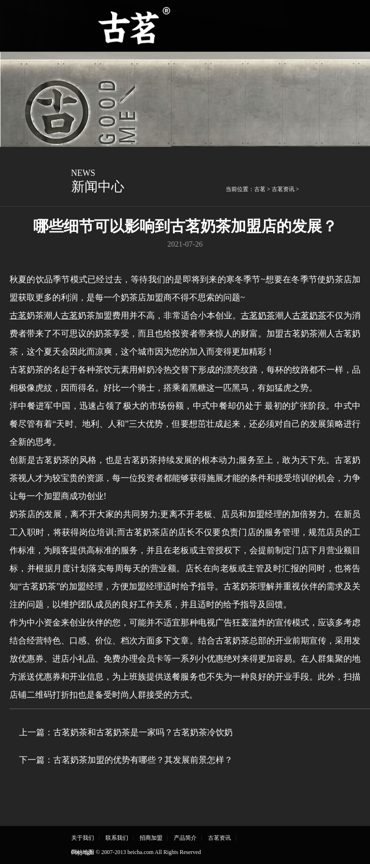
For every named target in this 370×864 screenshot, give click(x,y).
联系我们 (116, 838)
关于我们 (82, 838)
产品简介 (185, 838)
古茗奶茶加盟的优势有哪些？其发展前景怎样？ (143, 760)
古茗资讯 (283, 189)
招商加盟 (151, 838)
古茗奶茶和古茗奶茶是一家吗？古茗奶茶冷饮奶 (143, 732)
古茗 (260, 189)
